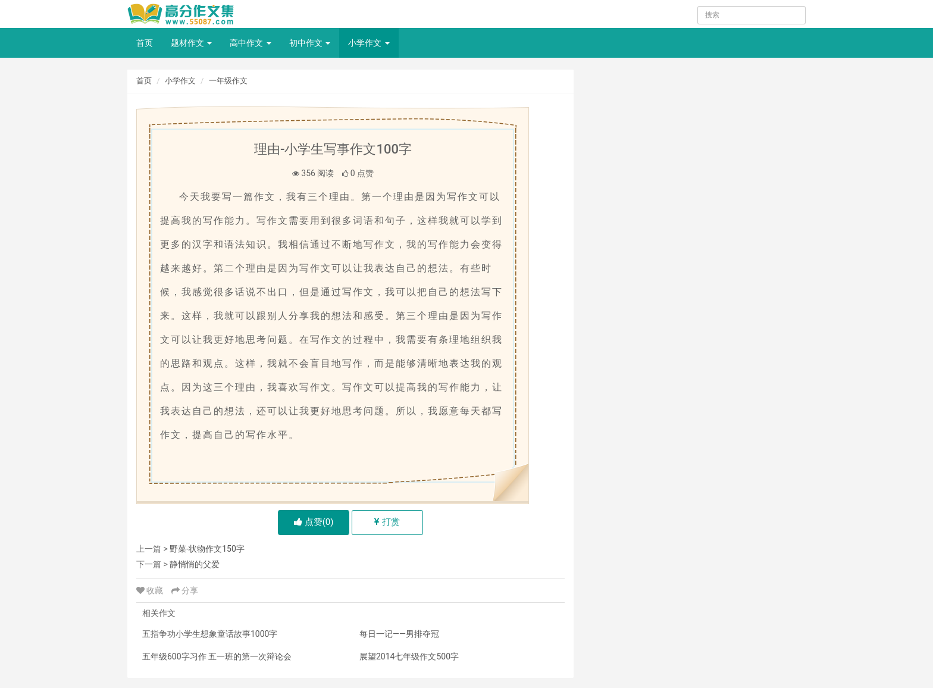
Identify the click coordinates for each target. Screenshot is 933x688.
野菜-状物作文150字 (207, 548)
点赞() (314, 522)
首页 (144, 43)
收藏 (150, 590)
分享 (184, 590)
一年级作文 (228, 80)
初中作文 (309, 43)
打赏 (387, 522)
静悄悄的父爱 (195, 564)
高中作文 (250, 43)
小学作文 (368, 43)
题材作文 (191, 43)
